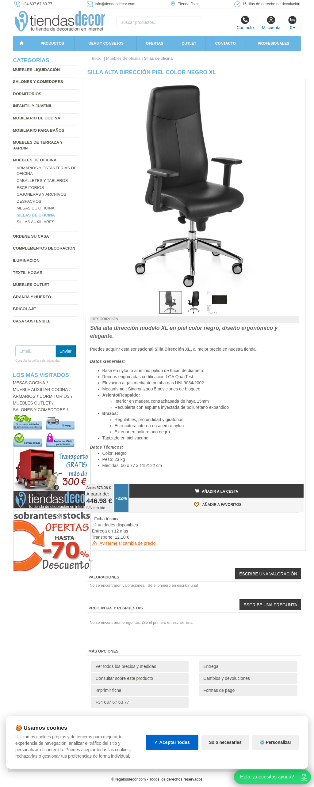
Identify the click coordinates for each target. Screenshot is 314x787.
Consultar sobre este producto (124, 678)
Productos (52, 43)
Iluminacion (26, 260)
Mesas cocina (29, 383)
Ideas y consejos (106, 43)
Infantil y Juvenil (32, 106)
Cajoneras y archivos (41, 194)
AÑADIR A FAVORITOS (217, 504)
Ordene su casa (31, 236)
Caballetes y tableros (42, 180)
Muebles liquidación (36, 69)
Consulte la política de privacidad (37, 360)
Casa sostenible (32, 321)
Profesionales (273, 43)
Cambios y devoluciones (226, 678)
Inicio (97, 58)
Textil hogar (28, 272)
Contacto (245, 22)
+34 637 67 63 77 (112, 702)
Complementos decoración (44, 248)
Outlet (189, 43)
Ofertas (154, 43)
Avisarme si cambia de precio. (124, 543)
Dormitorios (27, 94)
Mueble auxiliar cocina (40, 389)
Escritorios (30, 187)
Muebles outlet (31, 284)
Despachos (29, 201)
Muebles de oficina (34, 160)
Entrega (210, 666)
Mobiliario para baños (38, 130)
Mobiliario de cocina (36, 118)
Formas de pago (219, 690)
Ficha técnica (106, 518)
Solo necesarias (225, 742)
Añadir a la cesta (216, 491)
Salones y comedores (38, 81)
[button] (293, 86)
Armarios (24, 396)
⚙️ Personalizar (275, 742)
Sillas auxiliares (36, 222)
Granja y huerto (32, 297)
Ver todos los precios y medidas (126, 666)
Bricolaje (24, 309)
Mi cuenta (271, 22)
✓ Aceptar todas (172, 742)
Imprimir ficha (108, 690)
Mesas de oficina (36, 208)
